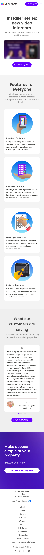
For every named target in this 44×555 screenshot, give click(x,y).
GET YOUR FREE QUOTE (22, 470)
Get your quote (32, 4)
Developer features (16, 237)
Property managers (16, 186)
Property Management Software (23, 542)
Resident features (15, 138)
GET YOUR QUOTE (22, 64)
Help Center (22, 528)
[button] (18, 413)
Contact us (23, 524)
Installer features (15, 285)
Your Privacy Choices (21, 501)
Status (22, 510)
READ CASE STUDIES (21, 420)
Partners (22, 517)
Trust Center (22, 531)
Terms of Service (22, 538)
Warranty (22, 521)
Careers (23, 514)
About (22, 507)
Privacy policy (23, 535)
